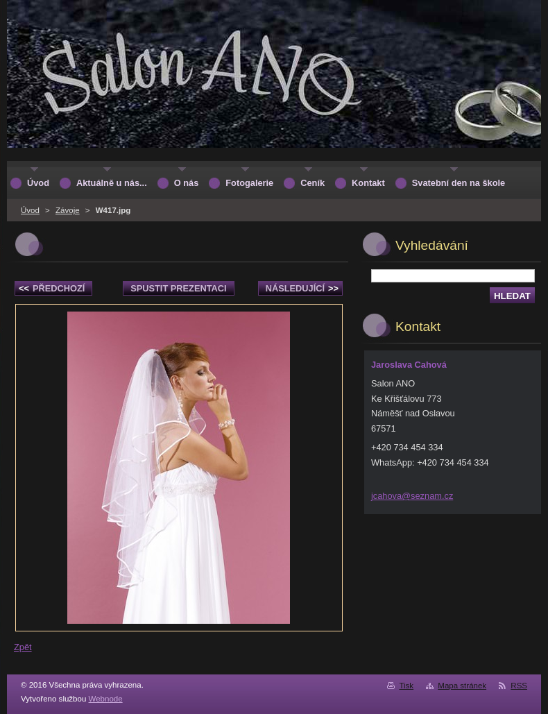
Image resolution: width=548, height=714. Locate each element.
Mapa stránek (462, 685)
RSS (519, 685)
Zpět (23, 647)
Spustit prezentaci (178, 288)
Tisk (406, 685)
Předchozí (52, 288)
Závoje (67, 210)
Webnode (106, 699)
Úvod (30, 210)
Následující (302, 288)
